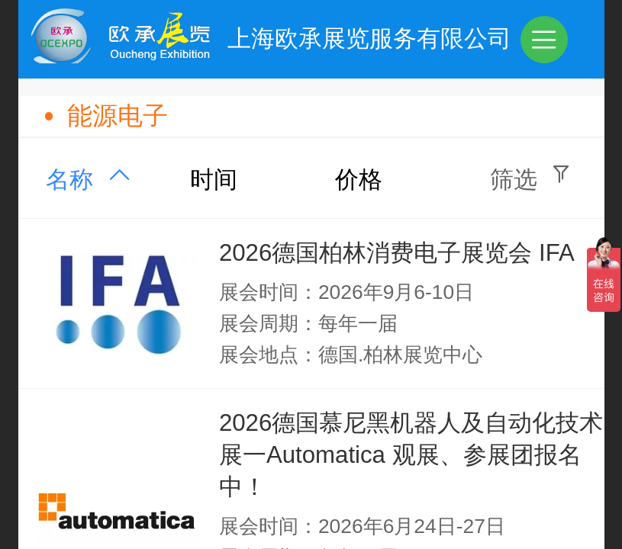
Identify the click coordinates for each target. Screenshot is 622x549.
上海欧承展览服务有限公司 (369, 38)
